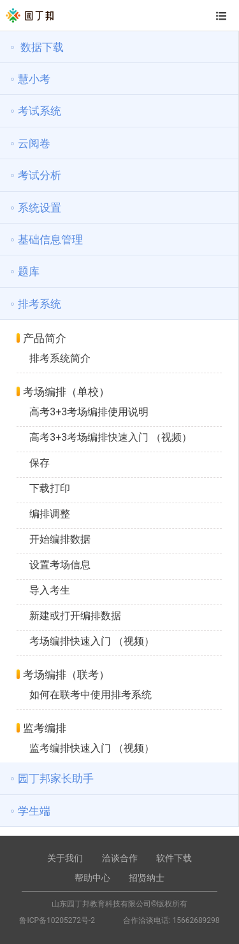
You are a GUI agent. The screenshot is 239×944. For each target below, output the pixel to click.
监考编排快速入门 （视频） (91, 748)
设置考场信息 (60, 565)
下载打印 (49, 488)
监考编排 (44, 728)
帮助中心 (92, 878)
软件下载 (174, 858)
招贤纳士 (146, 878)
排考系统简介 (60, 358)
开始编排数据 (60, 539)
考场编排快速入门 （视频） (91, 641)
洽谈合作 (120, 858)
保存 (39, 463)
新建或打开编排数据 (75, 616)
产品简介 (44, 338)
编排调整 (49, 514)
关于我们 (65, 858)
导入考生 (49, 590)
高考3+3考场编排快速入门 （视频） (110, 437)
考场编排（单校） (66, 391)
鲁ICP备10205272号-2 (57, 920)
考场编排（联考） (66, 674)
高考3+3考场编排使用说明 (88, 412)
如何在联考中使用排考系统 (90, 695)
